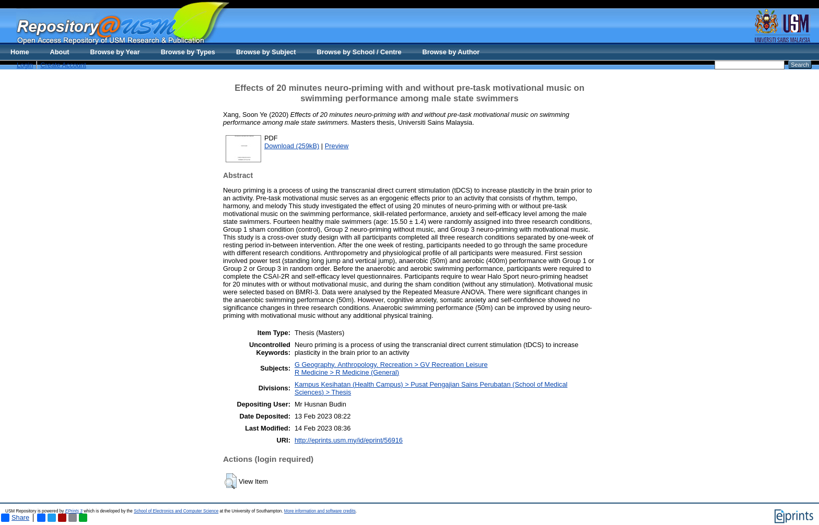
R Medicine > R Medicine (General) (347, 372)
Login (25, 65)
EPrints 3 (74, 511)
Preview (337, 146)
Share (15, 518)
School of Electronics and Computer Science (176, 511)
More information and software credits (320, 511)
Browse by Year (115, 52)
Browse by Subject (266, 52)
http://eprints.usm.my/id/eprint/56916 (349, 440)
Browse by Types (188, 52)
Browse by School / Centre (359, 52)
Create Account (63, 65)
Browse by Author (451, 52)
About (59, 52)
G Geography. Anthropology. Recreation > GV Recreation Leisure (391, 364)
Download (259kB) (291, 146)
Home (19, 52)
